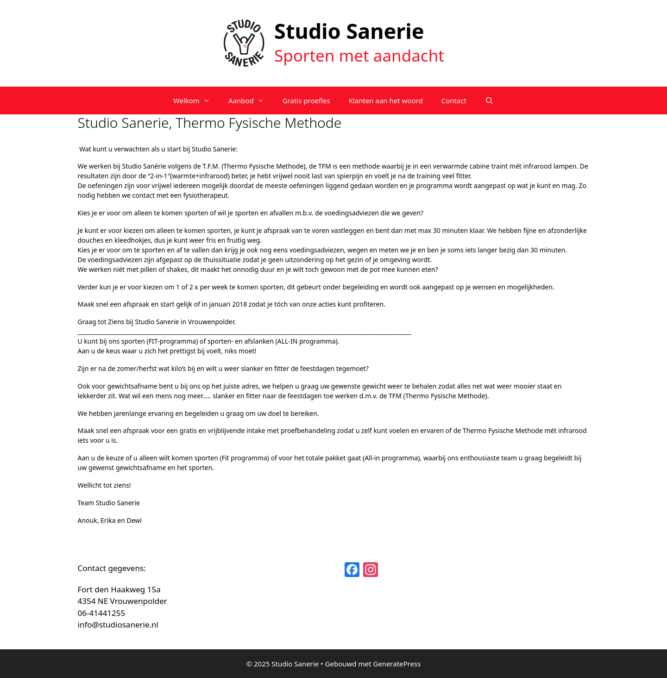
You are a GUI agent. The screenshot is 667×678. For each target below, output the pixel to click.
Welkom (196, 100)
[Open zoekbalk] (489, 100)
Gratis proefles (306, 100)
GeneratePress (397, 663)
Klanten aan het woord (386, 100)
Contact (453, 100)
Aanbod (250, 100)
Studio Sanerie (349, 31)
